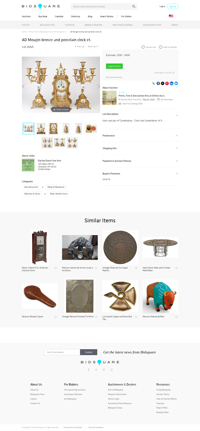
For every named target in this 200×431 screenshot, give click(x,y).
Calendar (59, 16)
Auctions (26, 16)
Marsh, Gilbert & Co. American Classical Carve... (35, 269)
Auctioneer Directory (73, 394)
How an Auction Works (166, 398)
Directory (75, 16)
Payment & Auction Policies (117, 160)
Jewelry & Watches (93, 24)
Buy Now (42, 16)
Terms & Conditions (96, 427)
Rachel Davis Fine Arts (49, 160)
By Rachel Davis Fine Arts (130, 99)
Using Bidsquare (163, 389)
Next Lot (93, 46)
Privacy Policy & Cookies (73, 427)
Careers (33, 398)
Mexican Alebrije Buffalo (153, 316)
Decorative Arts (47, 24)
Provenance (109, 135)
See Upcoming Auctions (74, 389)
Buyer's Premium (111, 173)
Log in (162, 6)
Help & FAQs (161, 407)
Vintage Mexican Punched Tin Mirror (78, 316)
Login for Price (114, 66)
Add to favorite (170, 47)
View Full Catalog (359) (130, 103)
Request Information (117, 394)
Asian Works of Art (152, 24)
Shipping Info (109, 148)
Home (24, 32)
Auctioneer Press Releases (120, 403)
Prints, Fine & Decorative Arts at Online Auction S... (48, 32)
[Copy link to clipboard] (154, 84)
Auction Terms (162, 394)
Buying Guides (162, 412)
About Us (34, 389)
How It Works (106, 16)
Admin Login (113, 398)
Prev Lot (79, 46)
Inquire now (151, 47)
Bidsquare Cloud (115, 407)
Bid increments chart (114, 77)
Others (175, 24)
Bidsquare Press (37, 394)
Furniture (69, 24)
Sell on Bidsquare (115, 389)
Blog (90, 16)
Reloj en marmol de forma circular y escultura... (77, 269)
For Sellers (126, 16)
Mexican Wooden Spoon (32, 316)
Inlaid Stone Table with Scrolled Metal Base (156, 269)
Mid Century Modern (123, 24)
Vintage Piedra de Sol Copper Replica (115, 269)
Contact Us (35, 403)
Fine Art (26, 24)
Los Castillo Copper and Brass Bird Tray (117, 318)
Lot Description (110, 113)
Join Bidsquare (70, 398)
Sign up (172, 6)
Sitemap (160, 403)
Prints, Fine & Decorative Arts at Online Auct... (142, 95)
